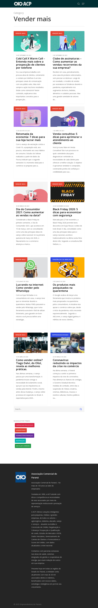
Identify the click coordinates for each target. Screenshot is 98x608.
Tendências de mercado (62, 265)
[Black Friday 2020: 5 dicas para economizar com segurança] (67, 223)
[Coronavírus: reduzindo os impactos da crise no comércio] (67, 374)
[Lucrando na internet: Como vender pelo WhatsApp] (31, 299)
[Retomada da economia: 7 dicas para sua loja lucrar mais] (31, 148)
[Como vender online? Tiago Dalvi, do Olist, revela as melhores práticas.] (31, 374)
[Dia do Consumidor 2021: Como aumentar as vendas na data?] (31, 223)
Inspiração (20, 441)
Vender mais (20, 33)
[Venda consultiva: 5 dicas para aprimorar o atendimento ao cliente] (67, 148)
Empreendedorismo (60, 341)
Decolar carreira (23, 446)
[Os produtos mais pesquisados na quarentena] (67, 299)
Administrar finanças (24, 435)
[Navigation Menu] (83, 4)
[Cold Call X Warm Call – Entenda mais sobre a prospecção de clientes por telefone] (31, 67)
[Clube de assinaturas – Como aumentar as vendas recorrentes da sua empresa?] (67, 67)
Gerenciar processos (24, 425)
